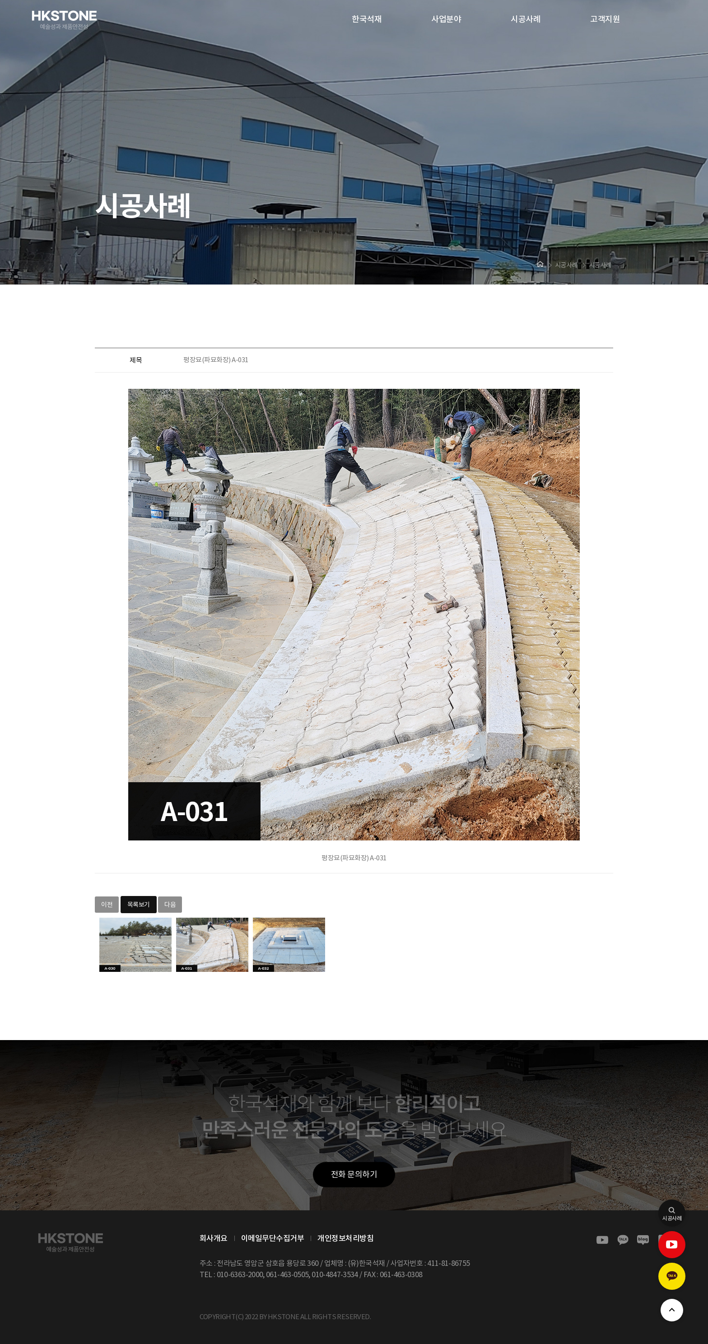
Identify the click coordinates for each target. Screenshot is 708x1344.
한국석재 (367, 19)
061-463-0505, (288, 1274)
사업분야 (446, 19)
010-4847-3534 (335, 1274)
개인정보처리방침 (345, 1238)
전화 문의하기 (354, 1174)
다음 (170, 905)
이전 (106, 905)
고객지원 (605, 19)
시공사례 (525, 19)
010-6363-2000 (240, 1274)
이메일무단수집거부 (272, 1238)
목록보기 (138, 905)
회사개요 (214, 1238)
